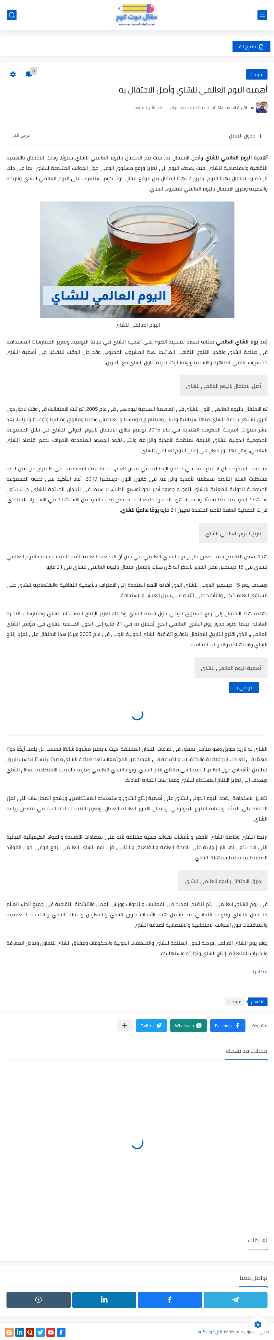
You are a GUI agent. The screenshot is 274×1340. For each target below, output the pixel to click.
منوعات (256, 74)
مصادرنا (259, 971)
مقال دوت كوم (211, 1331)
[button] (227, 1025)
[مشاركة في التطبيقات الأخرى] (125, 1025)
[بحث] (12, 15)
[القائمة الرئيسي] (262, 15)
